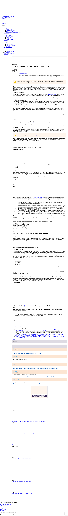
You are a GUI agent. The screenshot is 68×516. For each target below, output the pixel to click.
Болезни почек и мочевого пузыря (9, 27)
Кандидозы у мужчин (9, 36)
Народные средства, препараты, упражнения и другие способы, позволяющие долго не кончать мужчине (29, 444)
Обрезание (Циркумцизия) (10, 51)
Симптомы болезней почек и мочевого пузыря (13, 32)
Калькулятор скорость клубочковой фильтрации (24, 343)
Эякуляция (8, 46)
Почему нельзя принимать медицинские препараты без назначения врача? (47, 135)
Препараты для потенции (10, 43)
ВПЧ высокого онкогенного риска (38, 197)
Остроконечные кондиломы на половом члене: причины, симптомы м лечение (25, 469)
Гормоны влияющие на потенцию (11, 41)
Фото (14, 339)
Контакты (4, 18)
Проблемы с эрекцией (9, 44)
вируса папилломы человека (29, 305)
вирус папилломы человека (52, 94)
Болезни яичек (6, 33)
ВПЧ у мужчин (8, 34)
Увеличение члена (7, 52)
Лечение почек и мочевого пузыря (11, 30)
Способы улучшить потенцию (11, 45)
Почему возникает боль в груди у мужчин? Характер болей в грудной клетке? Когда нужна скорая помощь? (36, 368)
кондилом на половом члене (48, 114)
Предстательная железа (8, 47)
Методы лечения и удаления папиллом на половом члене (21, 458)
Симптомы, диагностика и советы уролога (11, 26)
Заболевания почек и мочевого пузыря (12, 28)
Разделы (3, 25)
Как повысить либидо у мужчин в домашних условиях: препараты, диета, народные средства (27, 409)
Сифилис (7, 38)
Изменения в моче (9, 29)
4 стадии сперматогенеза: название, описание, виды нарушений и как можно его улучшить (32, 360)
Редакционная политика (4, 505)
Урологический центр (4, 507)
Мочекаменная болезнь (10, 31)
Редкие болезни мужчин (8, 50)
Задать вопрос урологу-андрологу (9, 53)
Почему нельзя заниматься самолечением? (38, 82)
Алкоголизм (6, 54)
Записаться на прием (5, 508)
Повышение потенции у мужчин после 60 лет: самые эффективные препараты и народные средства (28, 421)
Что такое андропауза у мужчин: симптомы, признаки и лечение (27, 353)
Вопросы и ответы (3, 509)
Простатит (8, 49)
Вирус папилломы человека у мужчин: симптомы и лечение (22, 493)
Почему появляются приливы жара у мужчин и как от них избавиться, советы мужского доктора (33, 376)
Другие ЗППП (8, 35)
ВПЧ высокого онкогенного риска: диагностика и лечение (21, 481)
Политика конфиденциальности (5, 504)
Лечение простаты (9, 48)
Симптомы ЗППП (9, 37)
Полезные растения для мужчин (11, 42)
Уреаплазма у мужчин (9, 39)
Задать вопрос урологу (6, 17)
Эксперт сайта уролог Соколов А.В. (8, 16)
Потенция (5, 40)
